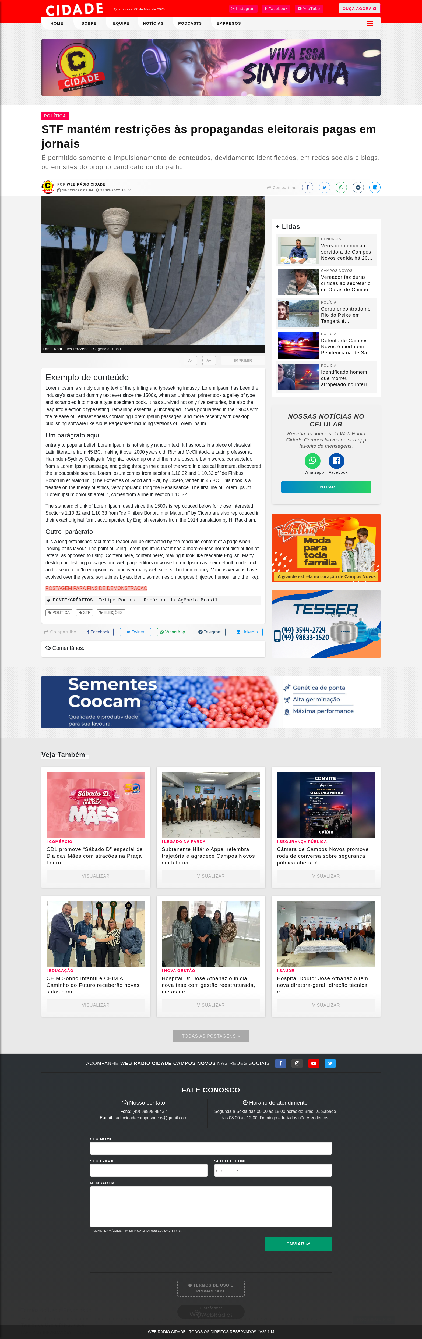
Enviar (299, 1244)
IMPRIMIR (243, 360)
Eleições (110, 612)
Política (59, 612)
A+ (209, 360)
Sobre (89, 23)
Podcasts (190, 23)
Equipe (121, 23)
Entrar (326, 487)
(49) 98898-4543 (148, 1111)
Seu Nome (101, 1139)
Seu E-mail (102, 1161)
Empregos (228, 23)
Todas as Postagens (211, 1036)
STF (84, 612)
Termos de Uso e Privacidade (210, 1288)
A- (190, 360)
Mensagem (102, 1183)
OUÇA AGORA (360, 8)
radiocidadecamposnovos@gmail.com (150, 1118)
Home (57, 23)
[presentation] (131, 1248)
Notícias (153, 23)
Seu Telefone (230, 1161)
